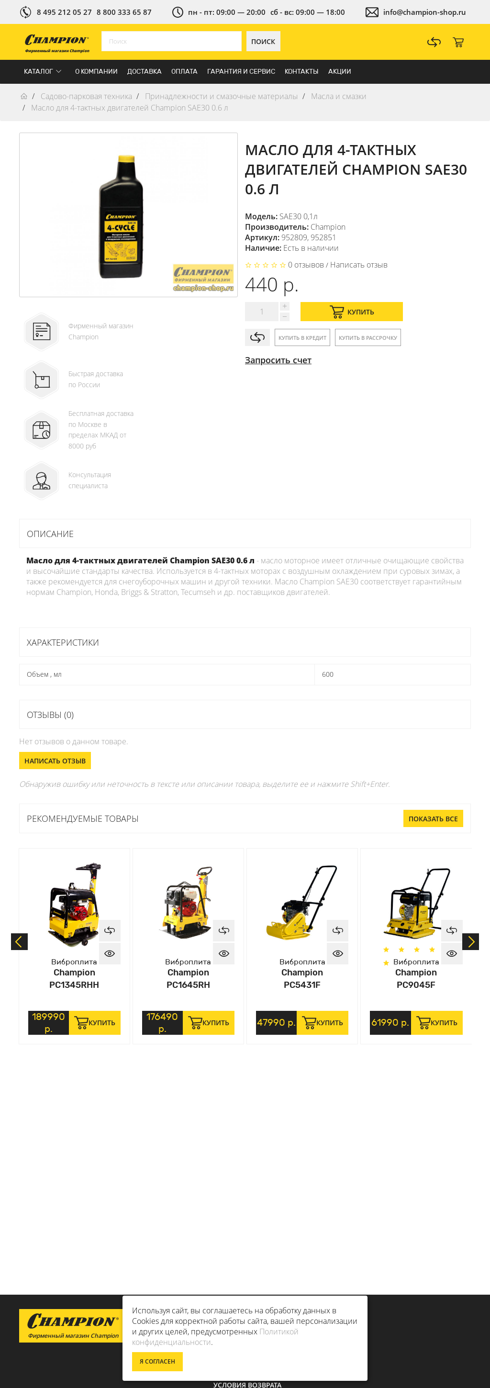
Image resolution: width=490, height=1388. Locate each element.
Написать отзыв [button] (55, 760)
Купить (352, 311)
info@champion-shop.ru (424, 12)
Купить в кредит (302, 337)
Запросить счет (278, 360)
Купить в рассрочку (368, 337)
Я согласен (157, 1361)
